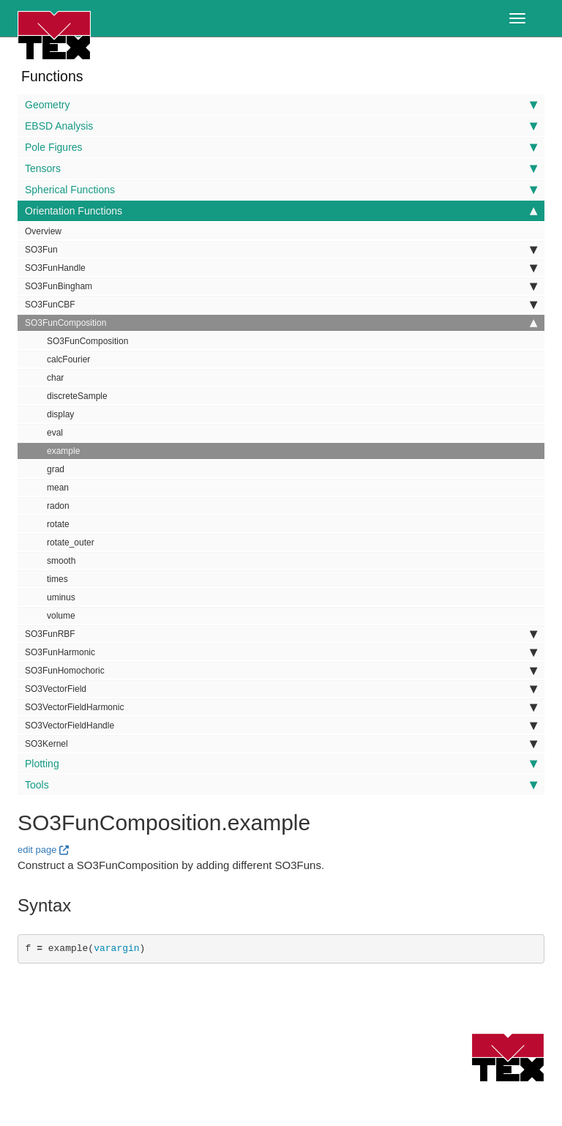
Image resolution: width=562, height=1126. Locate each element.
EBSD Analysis (281, 126)
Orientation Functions (281, 211)
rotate (58, 524)
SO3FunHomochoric (281, 670)
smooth (61, 561)
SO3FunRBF (281, 634)
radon (58, 506)
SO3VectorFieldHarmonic (281, 707)
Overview (43, 231)
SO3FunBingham (281, 286)
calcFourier (68, 359)
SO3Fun (281, 249)
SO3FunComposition (281, 322)
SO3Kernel (281, 743)
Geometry (281, 104)
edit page (37, 849)
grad (55, 469)
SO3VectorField (281, 689)
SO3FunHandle (281, 268)
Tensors (281, 168)
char (55, 378)
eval (55, 433)
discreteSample (77, 396)
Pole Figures (281, 147)
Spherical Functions (281, 189)
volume (61, 616)
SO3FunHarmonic (281, 652)
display (60, 414)
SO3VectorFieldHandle (281, 725)
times (57, 579)
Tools (281, 785)
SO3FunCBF (281, 304)
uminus (61, 597)
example (63, 451)
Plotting (281, 763)
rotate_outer (70, 542)
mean (58, 487)
